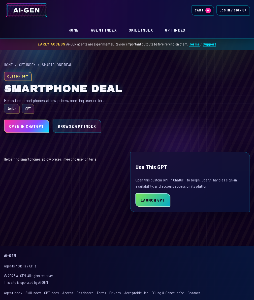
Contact (194, 292)
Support (209, 44)
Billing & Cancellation (168, 292)
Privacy (115, 292)
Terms (194, 44)
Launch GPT (153, 200)
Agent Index (104, 30)
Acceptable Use (136, 292)
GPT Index (175, 30)
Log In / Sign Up (233, 10)
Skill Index (141, 30)
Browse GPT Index (77, 126)
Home (73, 30)
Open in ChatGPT (26, 126)
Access (67, 292)
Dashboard (85, 292)
